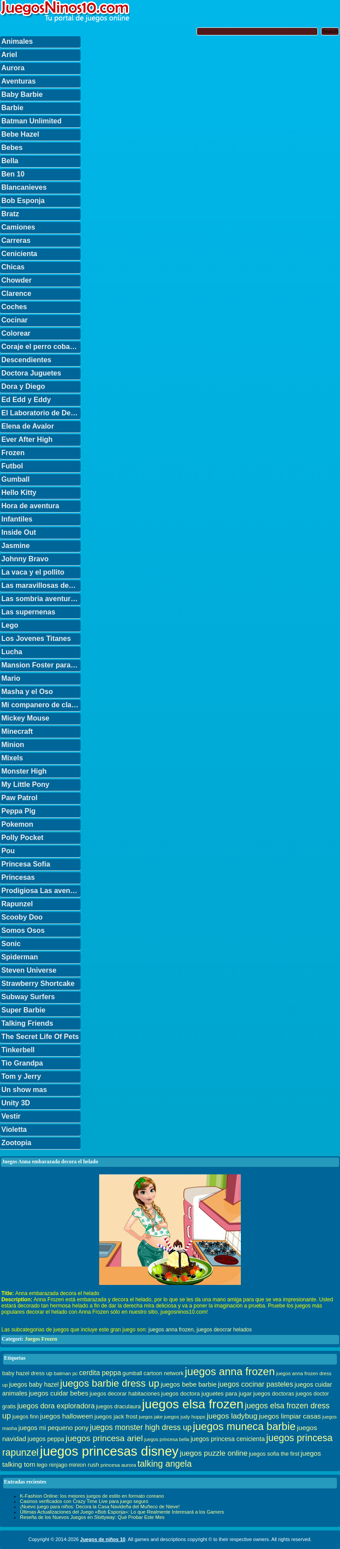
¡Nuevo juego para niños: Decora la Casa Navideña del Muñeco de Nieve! (100, 1506)
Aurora (12, 68)
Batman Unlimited (31, 121)
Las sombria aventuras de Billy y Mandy (41, 598)
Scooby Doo (21, 917)
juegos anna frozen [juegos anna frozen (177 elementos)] (230, 1371)
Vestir (11, 1116)
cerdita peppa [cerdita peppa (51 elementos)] (100, 1372)
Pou (8, 851)
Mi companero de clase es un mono (41, 705)
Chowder (16, 280)
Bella (9, 161)
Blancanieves (23, 187)
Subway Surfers (28, 997)
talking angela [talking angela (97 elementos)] (165, 1463)
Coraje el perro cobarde (41, 346)
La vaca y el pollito (32, 572)
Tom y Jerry (21, 1076)
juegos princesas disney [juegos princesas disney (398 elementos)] (109, 1451)
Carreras (16, 240)
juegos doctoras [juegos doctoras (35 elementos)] (273, 1393)
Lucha (11, 652)
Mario (10, 678)
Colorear (16, 333)
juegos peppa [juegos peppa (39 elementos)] (45, 1439)
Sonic (11, 943)
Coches (14, 307)
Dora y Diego (23, 386)
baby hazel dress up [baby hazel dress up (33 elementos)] (27, 1373)
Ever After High (27, 439)
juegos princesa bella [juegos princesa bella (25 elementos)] (166, 1439)
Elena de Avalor (27, 426)
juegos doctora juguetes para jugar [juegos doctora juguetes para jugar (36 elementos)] (206, 1393)
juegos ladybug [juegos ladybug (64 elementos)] (232, 1416)
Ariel (9, 54)
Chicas (12, 267)
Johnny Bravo (25, 559)
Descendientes (26, 360)
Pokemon (17, 824)
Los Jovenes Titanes (36, 638)
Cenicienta (19, 253)
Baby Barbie (21, 94)
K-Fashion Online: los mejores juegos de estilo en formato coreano (92, 1496)
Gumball (15, 479)
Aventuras (18, 81)
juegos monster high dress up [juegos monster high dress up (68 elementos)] (141, 1427)
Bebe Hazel (20, 134)
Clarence (16, 293)
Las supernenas (28, 612)
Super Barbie (23, 1010)
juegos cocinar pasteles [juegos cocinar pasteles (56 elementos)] (255, 1384)
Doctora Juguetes (31, 373)
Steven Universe (29, 970)
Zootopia (16, 1142)
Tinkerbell (18, 1050)
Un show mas (24, 1089)
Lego (9, 625)
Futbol (12, 466)
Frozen (12, 452)
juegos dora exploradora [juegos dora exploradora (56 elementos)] (56, 1406)
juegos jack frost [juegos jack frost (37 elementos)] (115, 1416)
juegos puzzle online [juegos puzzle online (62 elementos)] (213, 1453)
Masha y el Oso (27, 691)
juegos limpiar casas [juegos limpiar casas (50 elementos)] (290, 1416)
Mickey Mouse (25, 718)
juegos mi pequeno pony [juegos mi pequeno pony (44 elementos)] (53, 1427)
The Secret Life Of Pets (40, 1036)
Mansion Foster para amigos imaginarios (41, 665)
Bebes (12, 147)
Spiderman (19, 957)
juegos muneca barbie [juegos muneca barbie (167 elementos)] (244, 1426)
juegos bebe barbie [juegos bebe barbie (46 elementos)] (188, 1384)
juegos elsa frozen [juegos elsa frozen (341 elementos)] (192, 1404)
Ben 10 (12, 174)
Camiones (18, 227)
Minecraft (17, 731)
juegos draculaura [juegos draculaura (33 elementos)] (118, 1406)
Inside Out (18, 532)
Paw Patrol (19, 797)
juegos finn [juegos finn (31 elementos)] (25, 1417)
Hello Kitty (18, 492)
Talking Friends (27, 1023)
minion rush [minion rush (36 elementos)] (84, 1464)
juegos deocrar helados (224, 1330)
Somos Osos (23, 930)
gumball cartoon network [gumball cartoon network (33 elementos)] (152, 1373)
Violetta (14, 1129)
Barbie (12, 107)
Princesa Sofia (25, 864)
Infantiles (16, 519)
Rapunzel (17, 904)
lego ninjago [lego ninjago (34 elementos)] (52, 1464)
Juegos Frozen (41, 1339)
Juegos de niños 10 (102, 1539)
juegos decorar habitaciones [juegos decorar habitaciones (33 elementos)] (125, 1394)
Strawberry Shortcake (37, 983)
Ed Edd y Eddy (26, 399)
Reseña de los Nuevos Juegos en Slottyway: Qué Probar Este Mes (92, 1517)
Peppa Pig (18, 811)
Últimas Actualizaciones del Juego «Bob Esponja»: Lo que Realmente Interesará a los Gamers (122, 1511)
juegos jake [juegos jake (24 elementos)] (150, 1416)
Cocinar (14, 320)
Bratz (10, 214)
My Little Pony (25, 784)
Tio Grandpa (22, 1063)
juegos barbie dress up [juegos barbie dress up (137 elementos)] (109, 1383)
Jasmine (15, 545)
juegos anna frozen (170, 1330)
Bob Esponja (23, 200)
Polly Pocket (22, 837)
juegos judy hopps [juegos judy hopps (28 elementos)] (184, 1416)
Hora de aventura (30, 506)
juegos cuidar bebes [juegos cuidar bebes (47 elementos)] (58, 1393)
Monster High (23, 771)
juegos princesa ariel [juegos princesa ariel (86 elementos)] (104, 1438)
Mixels (12, 758)
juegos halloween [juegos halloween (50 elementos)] (66, 1416)
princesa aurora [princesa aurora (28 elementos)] (118, 1465)
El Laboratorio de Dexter (41, 413)
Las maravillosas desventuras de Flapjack (41, 585)
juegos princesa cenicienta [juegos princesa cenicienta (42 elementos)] (227, 1438)
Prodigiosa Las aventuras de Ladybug (41, 890)
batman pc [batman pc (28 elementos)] (65, 1373)
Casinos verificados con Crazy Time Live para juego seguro (84, 1501)
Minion (12, 744)
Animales (17, 41)
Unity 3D (15, 1103)
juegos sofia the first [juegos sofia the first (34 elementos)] (274, 1453)
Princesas (18, 877)
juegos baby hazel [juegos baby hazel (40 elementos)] (33, 1384)
